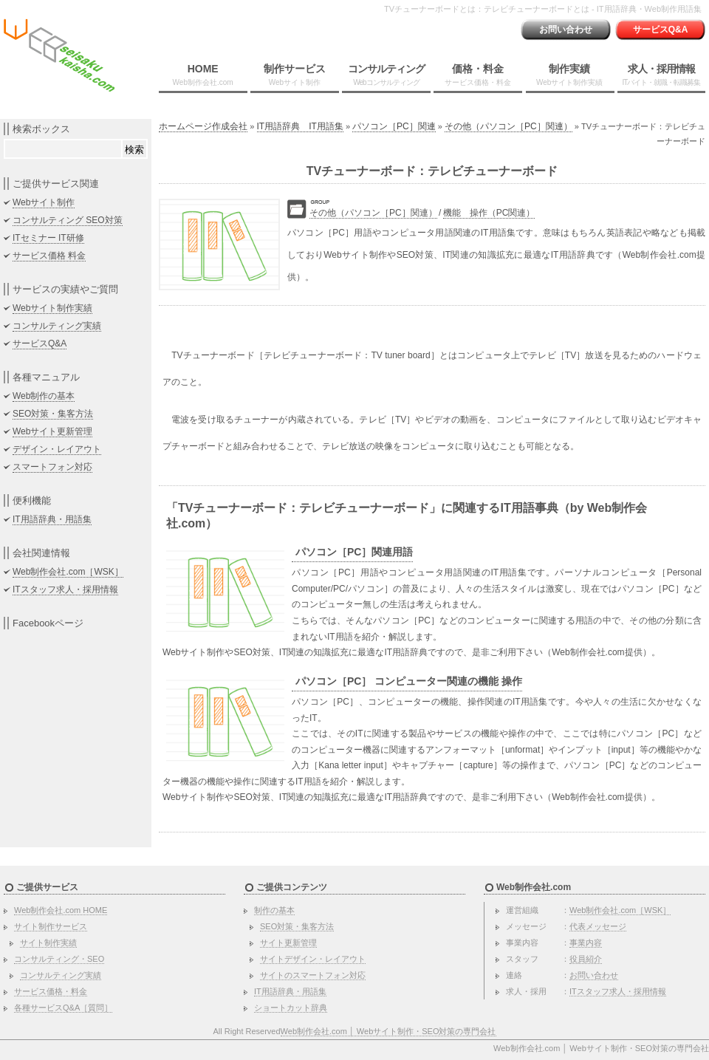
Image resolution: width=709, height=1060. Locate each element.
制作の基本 (274, 910)
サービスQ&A (660, 29)
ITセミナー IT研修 (48, 238)
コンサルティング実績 (57, 326)
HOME (203, 74)
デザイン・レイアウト (57, 449)
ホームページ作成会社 (203, 126)
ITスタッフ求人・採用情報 (65, 589)
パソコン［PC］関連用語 (354, 552)
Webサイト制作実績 (52, 308)
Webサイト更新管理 (52, 431)
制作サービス (295, 74)
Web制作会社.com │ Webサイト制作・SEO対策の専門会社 (388, 1031)
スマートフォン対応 (52, 467)
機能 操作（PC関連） (489, 213)
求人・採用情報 (661, 74)
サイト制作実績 (48, 942)
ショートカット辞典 (290, 1007)
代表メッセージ (597, 926)
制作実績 (569, 74)
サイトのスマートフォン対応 (313, 975)
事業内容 (585, 942)
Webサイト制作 (44, 202)
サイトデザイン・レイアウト (313, 958)
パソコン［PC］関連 (394, 126)
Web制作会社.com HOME (60, 910)
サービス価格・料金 (50, 991)
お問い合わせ (565, 29)
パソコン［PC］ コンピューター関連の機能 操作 (408, 681)
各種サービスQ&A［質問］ (63, 1007)
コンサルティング (386, 74)
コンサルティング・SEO (59, 958)
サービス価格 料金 (49, 255)
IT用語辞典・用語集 (52, 519)
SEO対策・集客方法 (53, 413)
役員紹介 (585, 958)
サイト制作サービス (50, 926)
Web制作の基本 (44, 396)
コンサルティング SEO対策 (68, 220)
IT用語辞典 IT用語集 (300, 126)
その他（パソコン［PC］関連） (508, 126)
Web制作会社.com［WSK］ (68, 572)
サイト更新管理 (288, 942)
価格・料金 (478, 74)
